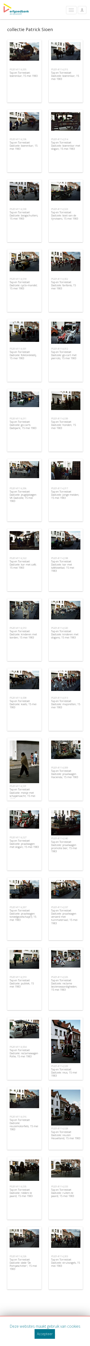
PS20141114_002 (59, 278)
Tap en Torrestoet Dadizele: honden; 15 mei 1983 (63, 425)
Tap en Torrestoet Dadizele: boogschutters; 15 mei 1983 (24, 215)
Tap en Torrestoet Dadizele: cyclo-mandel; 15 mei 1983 (23, 285)
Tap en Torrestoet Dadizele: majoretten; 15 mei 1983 (65, 704)
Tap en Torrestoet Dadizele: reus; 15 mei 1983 (64, 1072)
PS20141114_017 (59, 488)
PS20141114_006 (18, 488)
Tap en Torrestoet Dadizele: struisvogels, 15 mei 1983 (65, 1263)
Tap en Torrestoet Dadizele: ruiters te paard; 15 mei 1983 (62, 1193)
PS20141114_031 (18, 786)
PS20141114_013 (59, 697)
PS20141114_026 (18, 1256)
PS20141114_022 (18, 558)
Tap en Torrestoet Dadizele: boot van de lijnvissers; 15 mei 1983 (64, 215)
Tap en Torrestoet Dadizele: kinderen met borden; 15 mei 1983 (23, 634)
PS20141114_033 (59, 1186)
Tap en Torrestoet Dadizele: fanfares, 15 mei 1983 (63, 285)
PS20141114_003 (59, 1256)
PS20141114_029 (59, 1066)
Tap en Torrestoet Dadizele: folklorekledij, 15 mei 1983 (23, 355)
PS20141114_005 (18, 69)
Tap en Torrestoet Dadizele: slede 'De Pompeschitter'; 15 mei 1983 (23, 1264)
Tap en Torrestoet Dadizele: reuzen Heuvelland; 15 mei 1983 (65, 1135)
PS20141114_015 (59, 69)
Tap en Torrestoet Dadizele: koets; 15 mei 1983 (23, 704)
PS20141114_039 (59, 418)
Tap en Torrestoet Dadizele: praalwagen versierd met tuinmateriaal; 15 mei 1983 (64, 917)
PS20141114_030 (18, 209)
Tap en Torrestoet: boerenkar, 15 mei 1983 (24, 74)
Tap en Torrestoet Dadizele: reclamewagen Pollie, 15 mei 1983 (24, 1053)
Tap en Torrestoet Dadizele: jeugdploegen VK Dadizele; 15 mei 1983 (23, 496)
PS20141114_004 (18, 1046)
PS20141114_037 (59, 907)
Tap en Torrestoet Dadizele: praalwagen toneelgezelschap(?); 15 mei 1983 (23, 915)
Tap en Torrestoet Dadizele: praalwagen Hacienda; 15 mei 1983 (64, 774)
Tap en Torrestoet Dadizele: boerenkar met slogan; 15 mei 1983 (65, 145)
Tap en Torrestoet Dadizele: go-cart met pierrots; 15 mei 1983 (64, 355)
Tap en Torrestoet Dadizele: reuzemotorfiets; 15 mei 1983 (24, 1124)
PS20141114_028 (59, 1128)
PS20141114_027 (18, 837)
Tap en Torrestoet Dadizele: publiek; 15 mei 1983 (22, 983)
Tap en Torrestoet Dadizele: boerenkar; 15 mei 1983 (65, 76)
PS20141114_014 (59, 139)
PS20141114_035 (18, 1186)
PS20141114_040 (59, 838)
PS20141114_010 (18, 628)
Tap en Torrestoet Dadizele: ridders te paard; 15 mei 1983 (21, 1193)
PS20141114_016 (18, 1116)
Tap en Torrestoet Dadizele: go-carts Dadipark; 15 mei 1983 (23, 425)
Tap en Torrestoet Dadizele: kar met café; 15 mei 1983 (23, 564)
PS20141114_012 (59, 348)
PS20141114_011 (18, 418)
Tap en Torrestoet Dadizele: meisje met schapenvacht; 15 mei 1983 (22, 794)
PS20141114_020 (59, 628)
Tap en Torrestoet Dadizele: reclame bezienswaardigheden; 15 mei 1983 (64, 985)
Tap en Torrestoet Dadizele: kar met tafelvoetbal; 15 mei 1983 (62, 566)
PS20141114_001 (18, 348)
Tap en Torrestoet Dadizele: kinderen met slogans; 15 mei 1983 (64, 634)
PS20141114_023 (59, 209)
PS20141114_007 (18, 907)
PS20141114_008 (18, 697)
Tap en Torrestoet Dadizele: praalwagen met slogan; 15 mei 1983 (24, 844)
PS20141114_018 (18, 278)
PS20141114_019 (18, 977)
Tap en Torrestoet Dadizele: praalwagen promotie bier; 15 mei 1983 (64, 846)
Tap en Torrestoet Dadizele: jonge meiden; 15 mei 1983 (65, 495)
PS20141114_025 (59, 977)
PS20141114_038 (59, 558)
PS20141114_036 (18, 139)
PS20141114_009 (59, 767)
